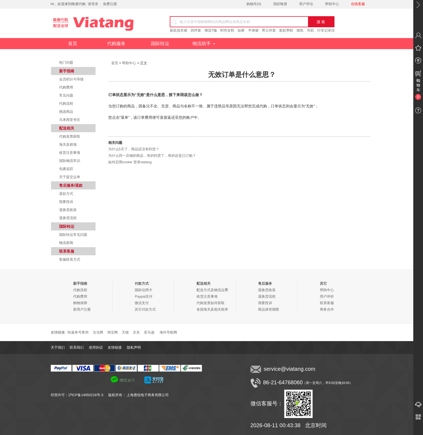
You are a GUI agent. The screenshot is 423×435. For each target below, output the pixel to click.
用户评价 (327, 296)
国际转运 (160, 43)
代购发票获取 (69, 136)
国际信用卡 (143, 290)
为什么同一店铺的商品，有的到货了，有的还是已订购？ (152, 156)
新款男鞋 (286, 30)
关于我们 (58, 347)
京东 (136, 332)
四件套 (196, 30)
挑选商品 (66, 112)
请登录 (93, 4)
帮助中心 (332, 4)
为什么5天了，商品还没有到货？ (133, 149)
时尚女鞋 (227, 30)
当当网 (98, 332)
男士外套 (269, 30)
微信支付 (142, 303)
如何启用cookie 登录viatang (130, 162)
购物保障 (80, 303)
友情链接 (115, 347)
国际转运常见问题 (73, 235)
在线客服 (358, 4)
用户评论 (306, 4)
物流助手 (203, 43)
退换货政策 (68, 210)
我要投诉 (66, 202)
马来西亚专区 (69, 120)
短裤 (241, 30)
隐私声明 (134, 347)
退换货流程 (68, 218)
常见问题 (66, 95)
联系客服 (327, 303)
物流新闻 (66, 243)
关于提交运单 (69, 177)
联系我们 (77, 347)
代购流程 (66, 103)
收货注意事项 (69, 153)
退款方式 (66, 194)
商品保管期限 (268, 309)
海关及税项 (68, 144)
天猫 (125, 332)
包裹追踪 (66, 169)
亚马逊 (149, 332)
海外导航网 (168, 332)
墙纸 (299, 30)
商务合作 (327, 309)
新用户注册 (82, 309)
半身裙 (253, 30)
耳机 (310, 30)
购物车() (253, 4)
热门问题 (66, 62)
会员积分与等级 (71, 79)
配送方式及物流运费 (212, 290)
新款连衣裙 (178, 30)
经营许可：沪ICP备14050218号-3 (79, 395)
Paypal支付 (144, 296)
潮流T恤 (210, 30)
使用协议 (96, 347)
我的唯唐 (280, 4)
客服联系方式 (69, 259)
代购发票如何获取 (211, 303)
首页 (72, 43)
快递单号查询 (78, 332)
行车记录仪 (326, 30)
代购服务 (116, 43)
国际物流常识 (69, 161)
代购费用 (66, 87)
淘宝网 (112, 332)
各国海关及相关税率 (212, 309)
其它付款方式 (145, 309)
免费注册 (110, 4)
